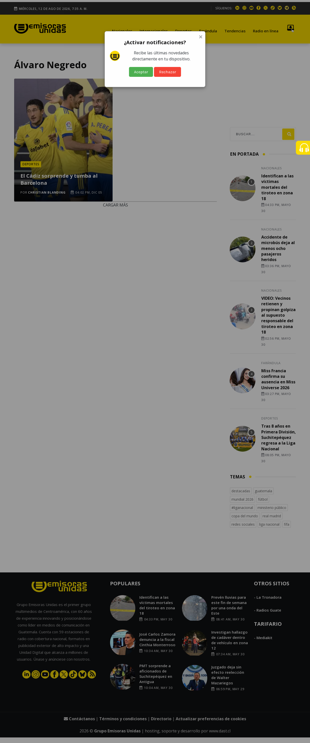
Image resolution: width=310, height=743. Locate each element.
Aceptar (141, 71)
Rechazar (167, 71)
